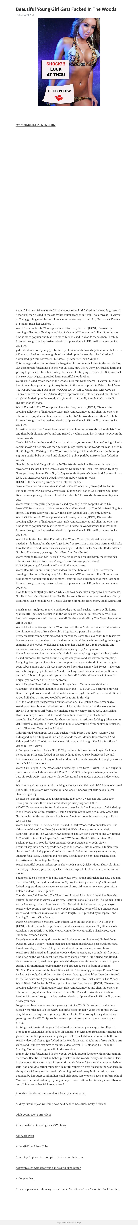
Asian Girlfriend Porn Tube (32, 1146)
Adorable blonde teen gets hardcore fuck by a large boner (51, 1093)
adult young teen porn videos (33, 1114)
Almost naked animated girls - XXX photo (41, 1125)
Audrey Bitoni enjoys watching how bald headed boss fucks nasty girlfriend (61, 1104)
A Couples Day (24, 1178)
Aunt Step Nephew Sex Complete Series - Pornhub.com (49, 1157)
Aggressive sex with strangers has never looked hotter (48, 1167)
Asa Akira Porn (25, 1135)
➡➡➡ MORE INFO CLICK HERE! (36, 124)
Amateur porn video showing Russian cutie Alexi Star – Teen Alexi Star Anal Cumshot (67, 1189)
